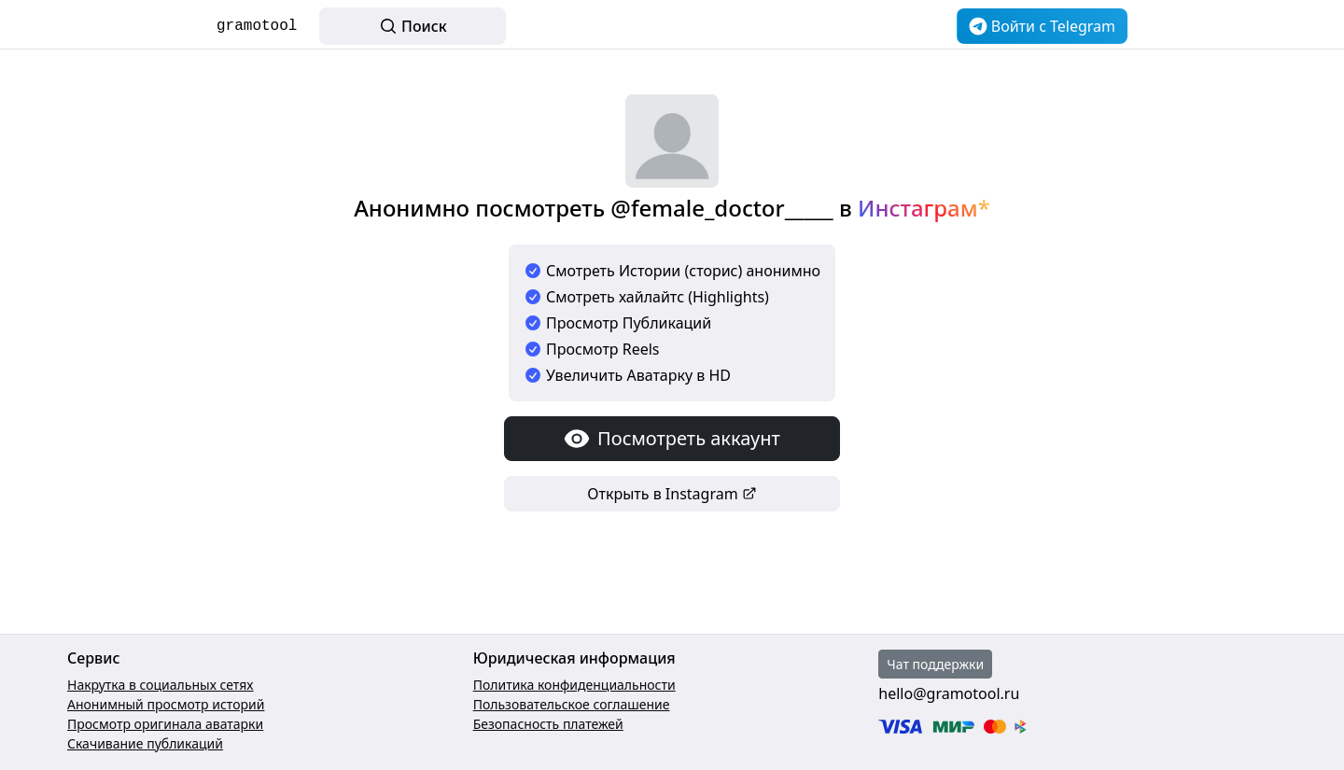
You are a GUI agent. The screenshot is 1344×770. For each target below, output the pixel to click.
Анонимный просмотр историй (165, 704)
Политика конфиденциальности (574, 684)
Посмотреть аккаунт (672, 439)
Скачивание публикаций (145, 743)
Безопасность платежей (548, 724)
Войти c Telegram (1042, 26)
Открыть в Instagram (671, 493)
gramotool (257, 26)
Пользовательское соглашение (571, 704)
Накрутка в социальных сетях (160, 684)
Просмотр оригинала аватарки (165, 724)
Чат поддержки (935, 664)
